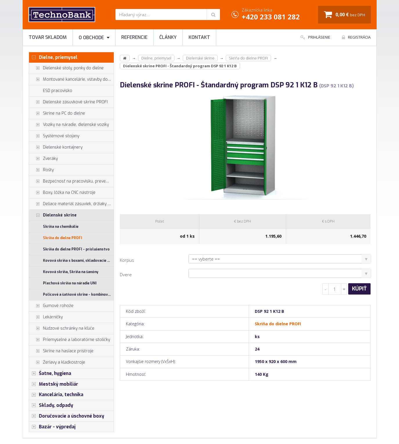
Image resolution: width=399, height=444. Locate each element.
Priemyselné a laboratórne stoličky (69, 339)
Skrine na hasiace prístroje (61, 351)
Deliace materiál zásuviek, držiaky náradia (71, 204)
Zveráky (43, 158)
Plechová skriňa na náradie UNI (70, 283)
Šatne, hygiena (50, 373)
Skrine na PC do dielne (57, 113)
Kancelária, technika (56, 394)
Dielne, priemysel (53, 57)
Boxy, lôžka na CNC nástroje (62, 192)
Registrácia (356, 37)
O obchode (94, 38)
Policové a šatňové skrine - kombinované (78, 294)
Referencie (134, 37)
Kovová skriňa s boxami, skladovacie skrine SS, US (78, 260)
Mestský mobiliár (53, 384)
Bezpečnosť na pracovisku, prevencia (71, 181)
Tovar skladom (48, 37)
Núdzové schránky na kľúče (61, 328)
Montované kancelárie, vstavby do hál (71, 79)
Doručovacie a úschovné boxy (66, 416)
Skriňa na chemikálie (60, 226)
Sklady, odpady (51, 405)
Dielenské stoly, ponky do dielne (66, 68)
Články (168, 37)
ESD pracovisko (57, 90)
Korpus (127, 260)
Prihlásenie (315, 37)
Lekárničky (46, 317)
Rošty (41, 170)
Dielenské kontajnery (55, 147)
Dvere (126, 274)
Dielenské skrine (53, 215)
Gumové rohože (51, 305)
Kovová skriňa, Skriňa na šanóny (70, 272)
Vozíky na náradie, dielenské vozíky (69, 124)
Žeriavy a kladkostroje (57, 362)
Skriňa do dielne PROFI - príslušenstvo (76, 249)
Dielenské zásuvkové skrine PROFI (68, 102)
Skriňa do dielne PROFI (62, 238)
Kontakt (199, 37)
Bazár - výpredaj (52, 427)
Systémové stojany (54, 136)
